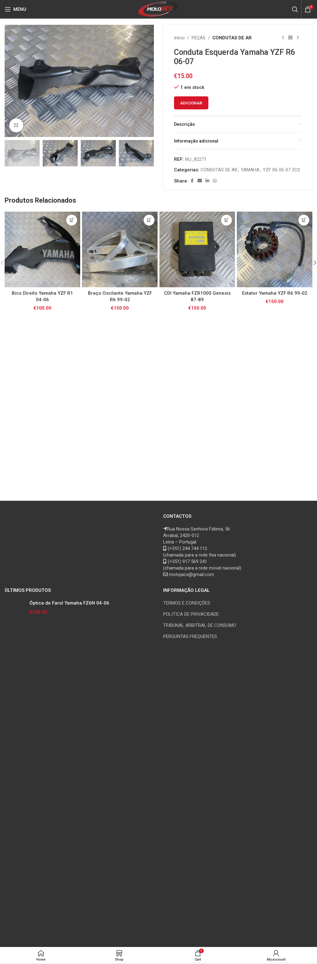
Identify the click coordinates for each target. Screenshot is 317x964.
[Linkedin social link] (207, 181)
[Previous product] (283, 38)
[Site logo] (158, 9)
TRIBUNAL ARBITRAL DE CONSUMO (199, 625)
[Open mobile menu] (15, 9)
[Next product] (298, 38)
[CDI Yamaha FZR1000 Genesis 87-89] (197, 249)
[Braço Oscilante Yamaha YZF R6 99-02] (120, 249)
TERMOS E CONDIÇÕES (186, 603)
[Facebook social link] (192, 181)
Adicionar (191, 103)
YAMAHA (250, 170)
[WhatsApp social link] (215, 181)
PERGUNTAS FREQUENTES (190, 636)
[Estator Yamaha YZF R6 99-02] (274, 249)
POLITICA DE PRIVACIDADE (191, 614)
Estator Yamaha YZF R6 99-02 (274, 293)
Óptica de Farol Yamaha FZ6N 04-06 (69, 603)
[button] (11, 81)
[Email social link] (200, 181)
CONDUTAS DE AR (232, 38)
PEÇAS (199, 38)
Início (179, 38)
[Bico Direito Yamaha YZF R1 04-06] (42, 249)
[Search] (295, 9)
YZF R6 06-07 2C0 (281, 170)
